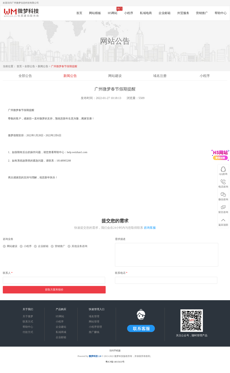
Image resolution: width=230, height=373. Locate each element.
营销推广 (202, 13)
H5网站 (112, 13)
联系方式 (28, 321)
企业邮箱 (165, 13)
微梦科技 (93, 356)
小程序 (128, 13)
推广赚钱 (94, 332)
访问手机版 (115, 350)
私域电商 (146, 13)
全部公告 (29, 66)
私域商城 (61, 332)
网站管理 (94, 321)
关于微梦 (28, 316)
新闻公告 (43, 66)
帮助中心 (221, 13)
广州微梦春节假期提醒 (64, 66)
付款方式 (28, 332)
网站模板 (95, 13)
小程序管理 (95, 326)
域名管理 (94, 316)
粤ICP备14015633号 (115, 361)
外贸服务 (183, 13)
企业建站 (61, 326)
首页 (79, 13)
